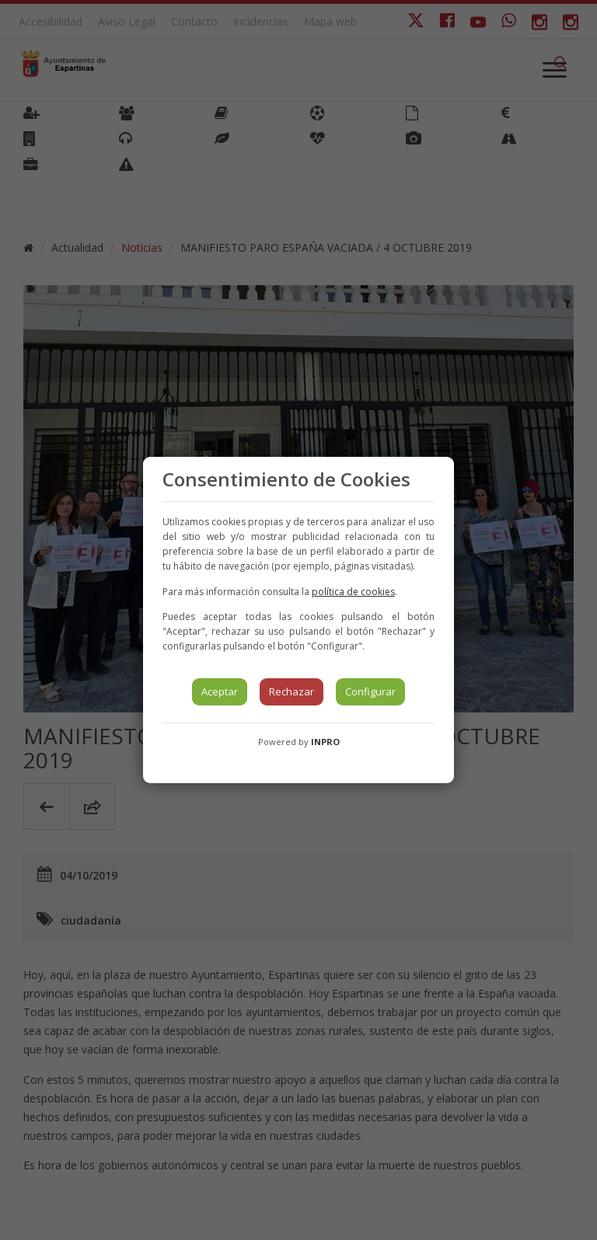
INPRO (325, 741)
